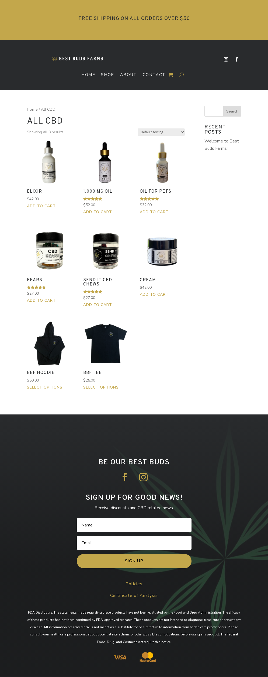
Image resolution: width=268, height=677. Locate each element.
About (128, 74)
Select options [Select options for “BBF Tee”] (101, 387)
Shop (107, 74)
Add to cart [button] (41, 206)
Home (88, 74)
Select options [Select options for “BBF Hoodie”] (44, 387)
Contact (154, 74)
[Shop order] (161, 132)
